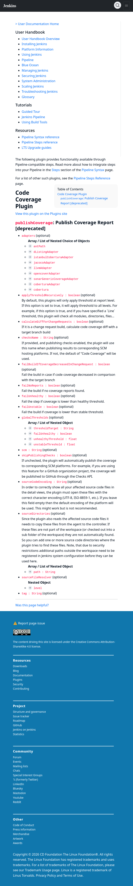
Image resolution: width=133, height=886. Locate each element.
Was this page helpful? (32, 605)
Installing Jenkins (34, 44)
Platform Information (38, 49)
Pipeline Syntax (93, 170)
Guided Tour (31, 111)
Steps (56, 170)
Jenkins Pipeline (33, 117)
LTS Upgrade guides (37, 147)
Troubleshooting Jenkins (40, 91)
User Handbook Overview (41, 39)
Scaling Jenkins (33, 86)
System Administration (38, 81)
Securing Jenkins (34, 76)
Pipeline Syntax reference (40, 137)
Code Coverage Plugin (72, 194)
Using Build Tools (34, 122)
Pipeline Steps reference (40, 142)
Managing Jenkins (35, 70)
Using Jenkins (32, 54)
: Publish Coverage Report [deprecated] (84, 200)
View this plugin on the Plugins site (41, 213)
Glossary (28, 97)
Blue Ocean (30, 65)
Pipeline (28, 60)
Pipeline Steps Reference (92, 178)
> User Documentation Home (37, 24)
